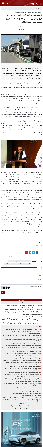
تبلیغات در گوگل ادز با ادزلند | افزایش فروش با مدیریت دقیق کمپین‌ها (23, 345)
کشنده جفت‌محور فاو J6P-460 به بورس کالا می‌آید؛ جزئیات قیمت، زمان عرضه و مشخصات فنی (22, 332)
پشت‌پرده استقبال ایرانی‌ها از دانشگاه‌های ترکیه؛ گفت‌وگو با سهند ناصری (22, 354)
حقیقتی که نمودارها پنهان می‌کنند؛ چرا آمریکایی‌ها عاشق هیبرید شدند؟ (22, 379)
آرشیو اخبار (31, 8)
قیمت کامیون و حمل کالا (10, 264)
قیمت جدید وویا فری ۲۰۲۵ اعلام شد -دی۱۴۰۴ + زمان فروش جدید (24, 406)
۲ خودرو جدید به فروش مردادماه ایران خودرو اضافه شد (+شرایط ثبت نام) (23, 309)
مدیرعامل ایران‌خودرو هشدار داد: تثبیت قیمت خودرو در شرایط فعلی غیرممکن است (21, 348)
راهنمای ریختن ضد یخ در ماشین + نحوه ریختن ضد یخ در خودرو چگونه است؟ (22, 323)
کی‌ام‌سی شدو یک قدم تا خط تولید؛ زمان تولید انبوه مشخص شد (24, 372)
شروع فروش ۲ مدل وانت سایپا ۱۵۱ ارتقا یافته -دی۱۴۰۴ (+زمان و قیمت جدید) (21, 398)
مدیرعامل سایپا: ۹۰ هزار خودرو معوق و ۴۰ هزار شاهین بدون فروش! (23, 356)
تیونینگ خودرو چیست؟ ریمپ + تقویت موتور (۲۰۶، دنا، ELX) (25, 366)
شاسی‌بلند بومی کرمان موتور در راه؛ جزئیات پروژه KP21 (26, 393)
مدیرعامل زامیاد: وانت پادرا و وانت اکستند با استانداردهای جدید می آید (23, 312)
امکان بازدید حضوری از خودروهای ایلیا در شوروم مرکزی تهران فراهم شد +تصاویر (22, 363)
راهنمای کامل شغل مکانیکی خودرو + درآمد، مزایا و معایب (26, 358)
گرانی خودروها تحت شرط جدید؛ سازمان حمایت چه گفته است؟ (24, 377)
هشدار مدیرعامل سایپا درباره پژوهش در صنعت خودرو (27, 408)
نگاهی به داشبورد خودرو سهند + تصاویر (31, 314)
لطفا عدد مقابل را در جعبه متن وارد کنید (33, 286)
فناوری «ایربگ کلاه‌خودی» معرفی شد (31, 395)
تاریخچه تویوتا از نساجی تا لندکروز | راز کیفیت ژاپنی (27, 404)
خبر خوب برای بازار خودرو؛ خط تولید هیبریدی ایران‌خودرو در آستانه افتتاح (22, 343)
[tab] (21, 300)
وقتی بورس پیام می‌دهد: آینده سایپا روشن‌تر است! (27, 381)
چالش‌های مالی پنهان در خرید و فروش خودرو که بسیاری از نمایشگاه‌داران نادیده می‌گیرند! (22, 384)
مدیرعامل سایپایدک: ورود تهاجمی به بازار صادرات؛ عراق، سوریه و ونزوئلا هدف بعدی (21, 388)
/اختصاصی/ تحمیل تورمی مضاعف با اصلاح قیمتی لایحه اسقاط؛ (28, 12)
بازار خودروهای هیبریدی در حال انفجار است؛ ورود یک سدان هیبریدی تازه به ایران (21, 336)
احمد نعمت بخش (26, 261)
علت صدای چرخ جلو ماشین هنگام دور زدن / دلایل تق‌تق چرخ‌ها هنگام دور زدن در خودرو (21, 320)
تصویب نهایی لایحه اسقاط (14, 261)
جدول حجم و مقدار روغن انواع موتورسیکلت (29, 391)
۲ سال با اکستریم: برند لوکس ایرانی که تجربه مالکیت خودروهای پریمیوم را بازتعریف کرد (22, 340)
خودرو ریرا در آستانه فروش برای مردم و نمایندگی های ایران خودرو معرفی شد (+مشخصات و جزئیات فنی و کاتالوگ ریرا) (22, 306)
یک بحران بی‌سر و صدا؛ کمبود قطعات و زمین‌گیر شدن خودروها (25, 351)
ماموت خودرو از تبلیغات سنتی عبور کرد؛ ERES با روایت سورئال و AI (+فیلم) (21, 360)
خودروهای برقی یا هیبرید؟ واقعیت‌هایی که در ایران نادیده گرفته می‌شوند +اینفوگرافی (22, 369)
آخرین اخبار (38, 326)
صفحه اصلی (38, 8)
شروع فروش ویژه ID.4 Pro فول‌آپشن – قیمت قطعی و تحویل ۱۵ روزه (23, 329)
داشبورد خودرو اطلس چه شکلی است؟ (31, 317)
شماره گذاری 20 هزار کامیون (24, 264)
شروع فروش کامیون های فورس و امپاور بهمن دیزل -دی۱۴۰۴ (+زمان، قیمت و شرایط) (21, 400)
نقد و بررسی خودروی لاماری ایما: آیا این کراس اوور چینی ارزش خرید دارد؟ (22, 374)
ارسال (3, 293)
